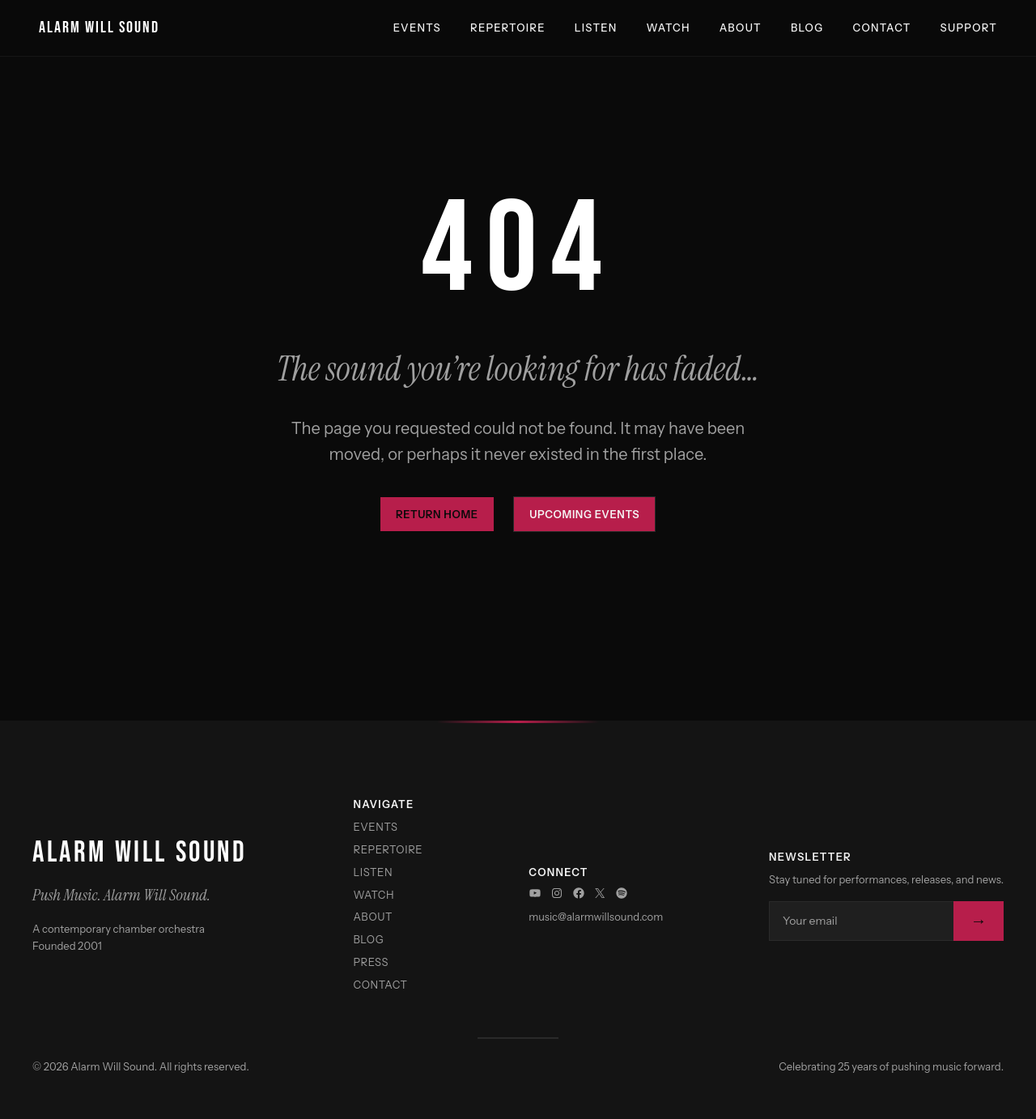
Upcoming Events (584, 514)
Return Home (437, 514)
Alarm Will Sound (99, 27)
